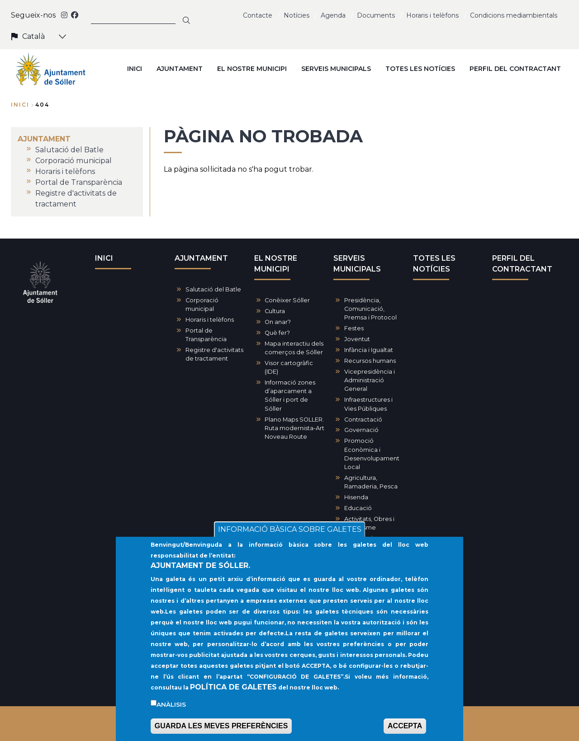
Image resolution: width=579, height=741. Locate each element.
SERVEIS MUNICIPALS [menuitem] (336, 69)
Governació (361, 430)
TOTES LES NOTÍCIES (434, 263)
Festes (354, 328)
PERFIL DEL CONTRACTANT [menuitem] (515, 69)
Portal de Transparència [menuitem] (78, 182)
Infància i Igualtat (368, 350)
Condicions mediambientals (513, 15)
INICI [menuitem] (134, 69)
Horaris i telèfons (432, 15)
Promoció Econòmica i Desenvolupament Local (371, 453)
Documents (376, 15)
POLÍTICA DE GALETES (233, 695)
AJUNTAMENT (201, 258)
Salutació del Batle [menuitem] (69, 149)
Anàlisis (171, 713)
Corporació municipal (201, 304)
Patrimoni (358, 538)
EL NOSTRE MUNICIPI (275, 263)
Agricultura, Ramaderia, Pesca (371, 482)
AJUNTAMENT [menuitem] (180, 69)
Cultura (275, 311)
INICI (104, 258)
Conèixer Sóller (287, 300)
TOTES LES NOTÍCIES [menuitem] (420, 69)
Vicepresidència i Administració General (369, 380)
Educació (358, 508)
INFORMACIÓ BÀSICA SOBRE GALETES (289, 538)
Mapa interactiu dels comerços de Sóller (294, 348)
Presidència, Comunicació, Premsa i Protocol (370, 309)
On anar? (278, 322)
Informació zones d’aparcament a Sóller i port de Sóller (290, 395)
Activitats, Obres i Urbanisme (369, 523)
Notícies (296, 15)
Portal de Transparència (206, 334)
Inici (20, 104)
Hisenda (356, 497)
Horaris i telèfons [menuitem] (65, 171)
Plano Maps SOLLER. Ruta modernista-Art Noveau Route (294, 428)
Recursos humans (370, 360)
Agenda (333, 15)
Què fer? (277, 332)
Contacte (257, 15)
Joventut (357, 339)
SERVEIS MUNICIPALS (357, 263)
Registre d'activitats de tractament (214, 354)
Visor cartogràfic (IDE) (289, 367)
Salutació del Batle (213, 289)
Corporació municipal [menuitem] (73, 160)
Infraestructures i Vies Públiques (368, 404)
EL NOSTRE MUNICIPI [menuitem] (252, 69)
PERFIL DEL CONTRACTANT (522, 263)
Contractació (363, 419)
